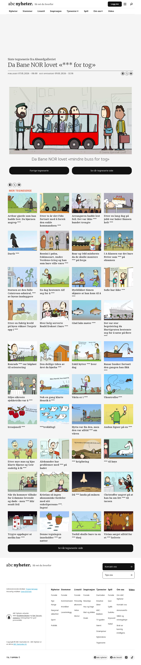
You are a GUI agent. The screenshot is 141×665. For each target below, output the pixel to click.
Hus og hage (88, 606)
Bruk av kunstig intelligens (121, 629)
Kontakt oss (111, 566)
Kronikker (65, 606)
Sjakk (110, 606)
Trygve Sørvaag (31, 589)
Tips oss (109, 574)
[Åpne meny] (125, 4)
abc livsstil (117, 657)
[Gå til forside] (30, 4)
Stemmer (27, 11)
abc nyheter (102, 657)
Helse (76, 610)
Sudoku (111, 612)
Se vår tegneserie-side (101, 170)
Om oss (97, 11)
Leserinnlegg (66, 612)
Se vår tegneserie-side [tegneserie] (70, 548)
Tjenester (72, 11)
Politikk (54, 625)
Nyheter (13, 11)
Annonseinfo (122, 610)
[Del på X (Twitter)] (127, 73)
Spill (86, 11)
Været (98, 625)
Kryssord (111, 618)
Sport (53, 619)
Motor (77, 616)
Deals (85, 618)
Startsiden (100, 595)
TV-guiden (100, 619)
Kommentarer (67, 601)
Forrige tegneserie (39, 170)
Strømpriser (101, 631)
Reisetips (87, 601)
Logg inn (115, 4)
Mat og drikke (89, 612)
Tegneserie (100, 642)
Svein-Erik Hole (26, 591)
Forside (54, 595)
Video (111, 11)
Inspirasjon (56, 11)
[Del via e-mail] (131, 73)
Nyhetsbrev (101, 637)
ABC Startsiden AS (20, 644)
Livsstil (41, 11)
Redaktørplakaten (23, 615)
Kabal (110, 624)
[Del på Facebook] (123, 73)
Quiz (110, 601)
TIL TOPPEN (12, 657)
